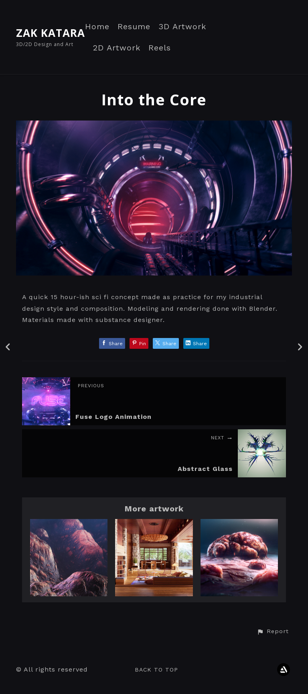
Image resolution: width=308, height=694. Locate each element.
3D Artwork (182, 26)
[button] (272, 631)
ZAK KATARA (50, 33)
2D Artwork (116, 47)
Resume (134, 26)
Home (97, 26)
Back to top (156, 669)
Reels (159, 47)
